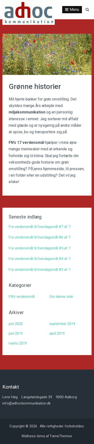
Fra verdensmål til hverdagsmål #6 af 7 (39, 237)
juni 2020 (16, 324)
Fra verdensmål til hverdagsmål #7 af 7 (39, 227)
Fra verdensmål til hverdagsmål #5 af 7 (39, 248)
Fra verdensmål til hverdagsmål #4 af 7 (39, 259)
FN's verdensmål (22, 296)
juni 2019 (16, 333)
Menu (74, 9)
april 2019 (57, 333)
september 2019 (62, 324)
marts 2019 (18, 343)
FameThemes (61, 436)
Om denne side (61, 296)
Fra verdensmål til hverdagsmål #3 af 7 (39, 269)
